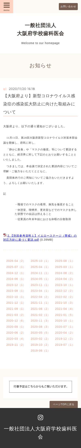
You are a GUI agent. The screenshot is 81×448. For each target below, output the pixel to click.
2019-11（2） (16, 344)
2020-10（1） (65, 320)
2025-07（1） (16, 267)
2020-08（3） (40, 326)
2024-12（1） (16, 273)
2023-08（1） (16, 290)
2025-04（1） (40, 267)
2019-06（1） (40, 350)
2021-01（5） (65, 314)
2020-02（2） (40, 338)
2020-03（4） (16, 338)
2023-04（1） (40, 290)
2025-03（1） (65, 267)
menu (6, 6)
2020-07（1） (65, 326)
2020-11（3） (40, 320)
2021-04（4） (65, 308)
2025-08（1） (65, 260)
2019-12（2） (65, 338)
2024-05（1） (40, 278)
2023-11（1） (40, 285)
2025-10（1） (40, 260)
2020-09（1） (16, 326)
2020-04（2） (65, 332)
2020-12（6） (16, 320)
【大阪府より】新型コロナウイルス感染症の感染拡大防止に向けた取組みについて (39, 104)
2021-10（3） (65, 302)
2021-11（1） (40, 302)
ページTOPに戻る (63, 404)
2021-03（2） (16, 314)
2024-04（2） (65, 278)
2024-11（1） (40, 273)
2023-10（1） (65, 285)
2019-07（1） (65, 344)
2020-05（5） (40, 332)
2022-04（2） (40, 296)
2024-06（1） (16, 278)
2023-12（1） (16, 285)
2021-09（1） (16, 308)
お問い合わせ (68, 6)
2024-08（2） (65, 273)
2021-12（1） (16, 302)
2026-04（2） (16, 260)
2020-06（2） (16, 332)
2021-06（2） (40, 308)
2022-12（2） (65, 290)
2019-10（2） (40, 344)
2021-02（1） (40, 314)
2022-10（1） (16, 296)
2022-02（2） (65, 296)
